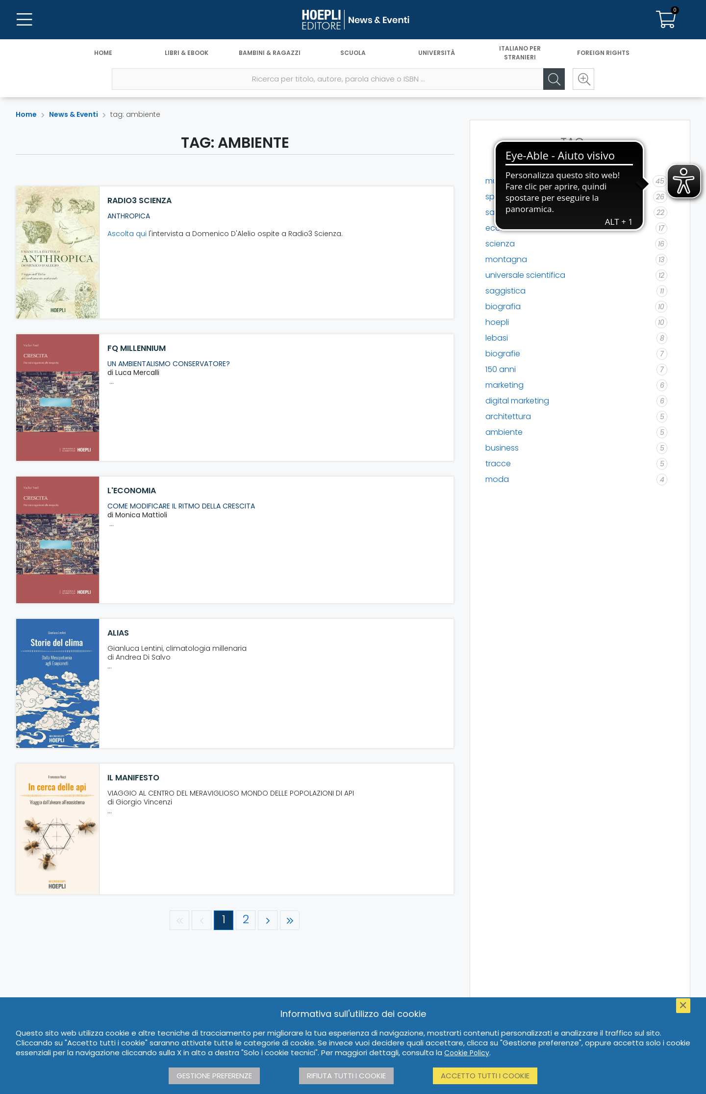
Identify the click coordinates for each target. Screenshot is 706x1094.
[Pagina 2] (245, 920)
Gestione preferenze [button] (214, 1075)
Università (436, 53)
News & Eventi (73, 114)
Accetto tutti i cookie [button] (485, 1075)
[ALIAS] (58, 683)
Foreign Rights (603, 53)
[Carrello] (666, 19)
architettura (508, 416)
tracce (498, 463)
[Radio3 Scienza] (58, 253)
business (502, 448)
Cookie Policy (466, 1053)
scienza (500, 243)
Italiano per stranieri (520, 52)
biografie (502, 353)
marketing (504, 385)
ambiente (504, 432)
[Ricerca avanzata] (583, 79)
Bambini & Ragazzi (270, 53)
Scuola (353, 53)
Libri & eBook (186, 53)
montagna (506, 259)
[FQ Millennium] (58, 397)
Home (103, 53)
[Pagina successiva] (267, 920)
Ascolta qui (127, 234)
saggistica (505, 290)
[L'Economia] (58, 540)
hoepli (497, 322)
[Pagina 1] (223, 920)
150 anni (500, 369)
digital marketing (517, 400)
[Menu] (24, 19)
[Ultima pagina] (290, 920)
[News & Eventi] (353, 19)
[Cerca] (554, 79)
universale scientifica (525, 275)
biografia (503, 306)
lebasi (496, 338)
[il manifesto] (58, 829)
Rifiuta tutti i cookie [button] (346, 1075)
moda (497, 479)
